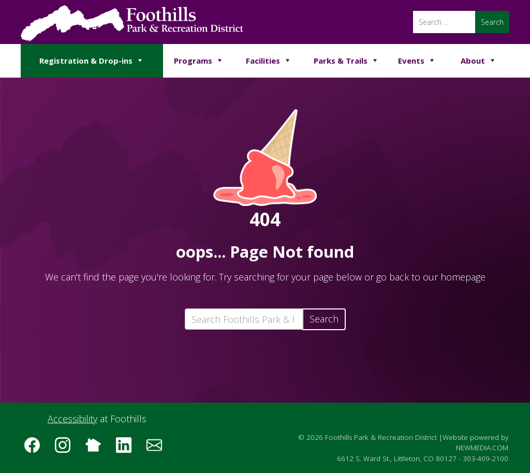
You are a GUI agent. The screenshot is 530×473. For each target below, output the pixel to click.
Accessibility (72, 418)
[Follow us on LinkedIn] (127, 448)
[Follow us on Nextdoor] (96, 448)
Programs (193, 60)
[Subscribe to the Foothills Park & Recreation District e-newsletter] (157, 448)
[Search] (444, 22)
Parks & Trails (340, 60)
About (473, 60)
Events (411, 60)
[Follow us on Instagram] (66, 448)
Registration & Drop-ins (85, 60)
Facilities (263, 60)
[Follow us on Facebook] (35, 448)
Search (324, 319)
